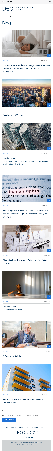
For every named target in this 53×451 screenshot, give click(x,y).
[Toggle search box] (50, 1)
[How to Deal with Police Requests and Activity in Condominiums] (49, 389)
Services (21, 427)
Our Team (13, 427)
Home (3, 16)
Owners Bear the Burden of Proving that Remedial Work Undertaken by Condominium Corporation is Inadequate (26, 68)
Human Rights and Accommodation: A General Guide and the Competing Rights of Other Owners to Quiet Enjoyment (25, 213)
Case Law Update (10, 306)
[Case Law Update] (49, 297)
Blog (27, 427)
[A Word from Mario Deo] (49, 346)
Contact (43, 427)
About (7, 427)
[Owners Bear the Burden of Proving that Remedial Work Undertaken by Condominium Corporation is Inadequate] (49, 55)
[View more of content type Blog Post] (5, 60)
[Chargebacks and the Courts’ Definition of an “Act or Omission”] (49, 250)
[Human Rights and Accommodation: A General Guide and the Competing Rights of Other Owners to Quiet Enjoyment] (49, 200)
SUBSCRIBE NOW (9, 419)
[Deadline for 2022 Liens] (49, 105)
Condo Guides (34, 427)
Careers (26, 429)
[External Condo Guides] (49, 148)
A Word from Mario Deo (13, 355)
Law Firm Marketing (21, 444)
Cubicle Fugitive (31, 444)
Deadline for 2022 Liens (12, 114)
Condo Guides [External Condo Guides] (9, 158)
